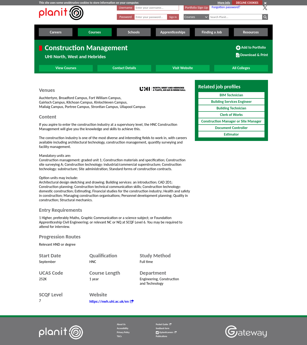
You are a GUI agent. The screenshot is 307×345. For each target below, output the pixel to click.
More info (224, 2)
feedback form (162, 328)
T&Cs (119, 336)
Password (125, 17)
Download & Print (252, 57)
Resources (251, 32)
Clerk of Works (231, 114)
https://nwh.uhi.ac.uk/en (111, 301)
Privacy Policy (123, 332)
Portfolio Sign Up (196, 7)
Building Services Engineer (231, 101)
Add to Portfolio (251, 49)
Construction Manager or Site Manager (231, 121)
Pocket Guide (163, 324)
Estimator (231, 134)
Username (125, 8)
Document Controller (231, 128)
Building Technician (231, 108)
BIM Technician (231, 95)
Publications (161, 336)
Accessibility (122, 328)
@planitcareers (166, 332)
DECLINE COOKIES (247, 2)
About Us (121, 324)
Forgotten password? (226, 7)
